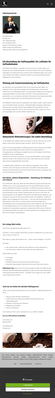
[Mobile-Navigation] (51, 4)
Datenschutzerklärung (26, 363)
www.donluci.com (8, 320)
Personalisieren (27, 394)
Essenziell (27, 379)
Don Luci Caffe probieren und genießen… (14, 316)
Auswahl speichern (27, 389)
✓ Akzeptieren (28, 385)
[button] (47, 4)
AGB (15, 363)
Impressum (38, 363)
